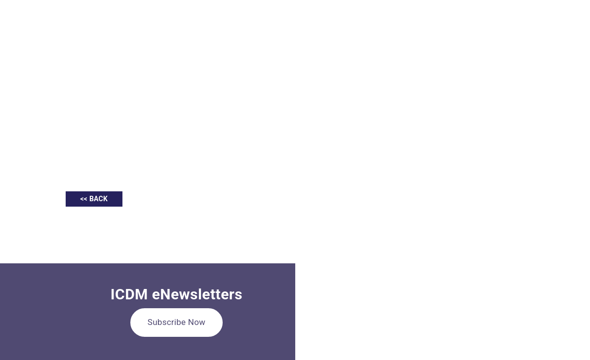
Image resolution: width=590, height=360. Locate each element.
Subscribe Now (176, 322)
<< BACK (94, 199)
